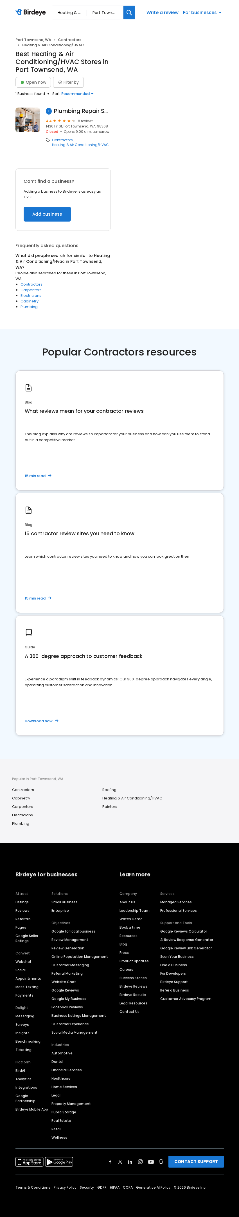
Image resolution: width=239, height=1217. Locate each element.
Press (124, 952)
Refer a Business (174, 990)
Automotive (62, 1053)
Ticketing (23, 1049)
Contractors (69, 39)
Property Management (71, 1103)
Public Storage (63, 1112)
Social (20, 970)
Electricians (31, 295)
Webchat (23, 961)
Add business (47, 214)
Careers (126, 969)
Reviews (22, 910)
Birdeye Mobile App (31, 1109)
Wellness (59, 1137)
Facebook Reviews (67, 1007)
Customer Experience (70, 1024)
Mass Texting (27, 986)
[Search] (129, 12)
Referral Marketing (67, 973)
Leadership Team (135, 910)
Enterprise (60, 910)
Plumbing (29, 306)
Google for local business (73, 931)
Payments (24, 995)
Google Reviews (65, 990)
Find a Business (173, 965)
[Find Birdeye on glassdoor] (161, 1162)
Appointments (28, 978)
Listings (22, 902)
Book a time (130, 927)
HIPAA (115, 1187)
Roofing (109, 789)
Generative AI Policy (153, 1187)
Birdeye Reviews (133, 986)
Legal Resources (133, 1003)
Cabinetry (30, 301)
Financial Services (66, 1070)
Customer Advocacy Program (185, 998)
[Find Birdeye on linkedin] (130, 1162)
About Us (127, 902)
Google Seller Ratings (26, 938)
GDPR (102, 1187)
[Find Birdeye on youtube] (151, 1162)
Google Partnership (25, 1098)
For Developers (173, 973)
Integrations (26, 1087)
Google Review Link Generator (186, 948)
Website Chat (63, 981)
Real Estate (61, 1120)
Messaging (24, 1016)
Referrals (23, 919)
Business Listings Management (78, 1015)
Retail (56, 1129)
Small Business (64, 902)
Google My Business (68, 998)
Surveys (22, 1024)
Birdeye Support (174, 981)
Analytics (23, 1079)
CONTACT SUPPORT (196, 1161)
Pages (20, 927)
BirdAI (20, 1070)
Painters (109, 806)
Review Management (69, 939)
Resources (128, 935)
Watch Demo (131, 919)
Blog (123, 944)
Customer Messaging (70, 965)
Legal (55, 1095)
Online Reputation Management (79, 956)
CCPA (128, 1187)
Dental (57, 1061)
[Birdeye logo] (31, 13)
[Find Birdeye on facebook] (110, 1162)
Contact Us (129, 1011)
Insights (22, 1033)
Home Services (64, 1086)
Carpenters (31, 290)
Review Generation (67, 948)
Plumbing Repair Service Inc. (82, 111)
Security (87, 1187)
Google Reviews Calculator (183, 931)
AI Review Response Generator (186, 939)
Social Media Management (74, 1032)
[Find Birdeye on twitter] (120, 1162)
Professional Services (178, 910)
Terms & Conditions (32, 1187)
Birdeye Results (133, 994)
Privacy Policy (65, 1187)
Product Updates (134, 961)
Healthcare (61, 1078)
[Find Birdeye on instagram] (140, 1162)
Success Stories (133, 978)
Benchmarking (27, 1041)
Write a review (162, 12)
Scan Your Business (177, 956)
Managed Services (176, 902)
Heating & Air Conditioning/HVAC (80, 145)
